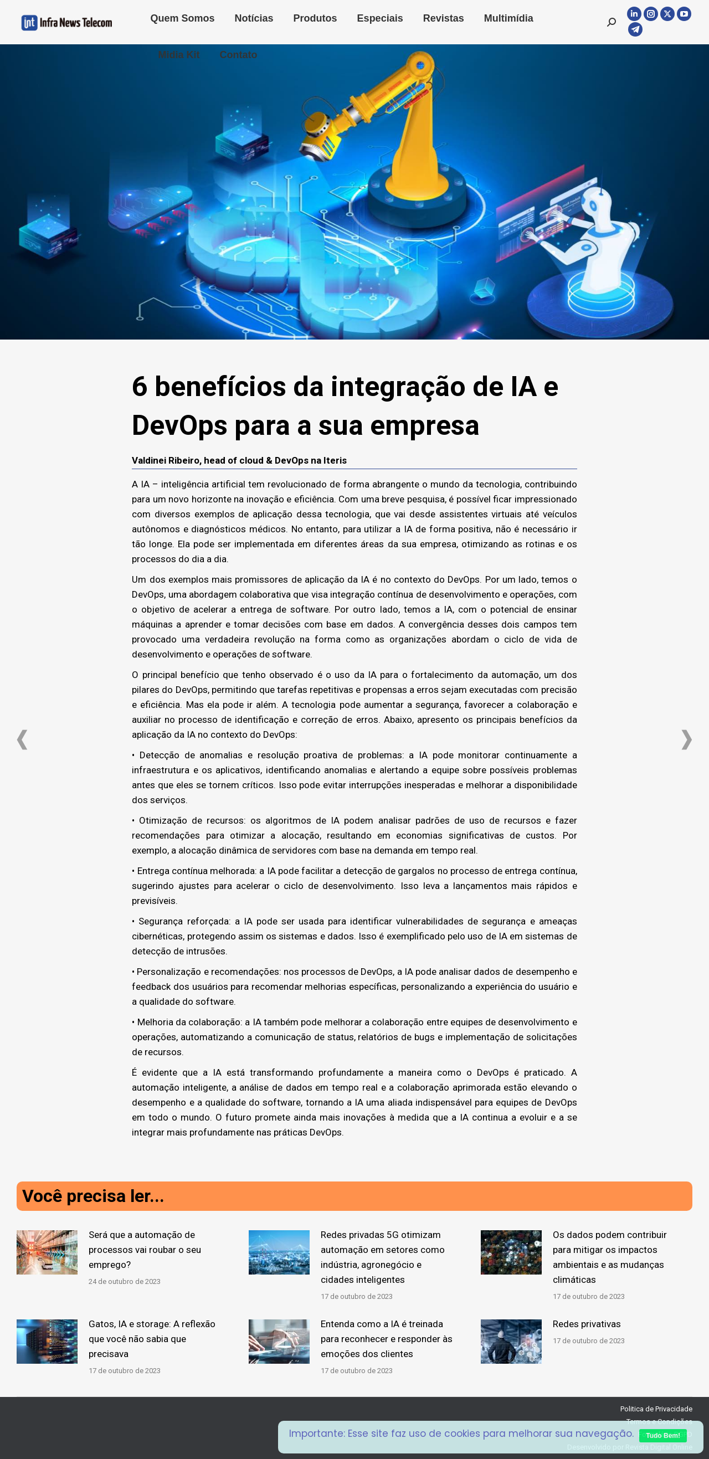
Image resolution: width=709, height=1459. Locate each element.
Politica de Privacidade (656, 1409)
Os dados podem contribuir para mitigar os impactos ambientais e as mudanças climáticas (610, 1257)
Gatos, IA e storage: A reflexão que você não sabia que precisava (152, 1338)
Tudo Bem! (663, 1436)
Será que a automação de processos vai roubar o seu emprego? (145, 1249)
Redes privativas (587, 1323)
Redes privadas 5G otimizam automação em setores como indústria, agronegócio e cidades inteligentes (383, 1257)
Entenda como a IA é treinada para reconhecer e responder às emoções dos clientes (387, 1338)
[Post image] (47, 1252)
